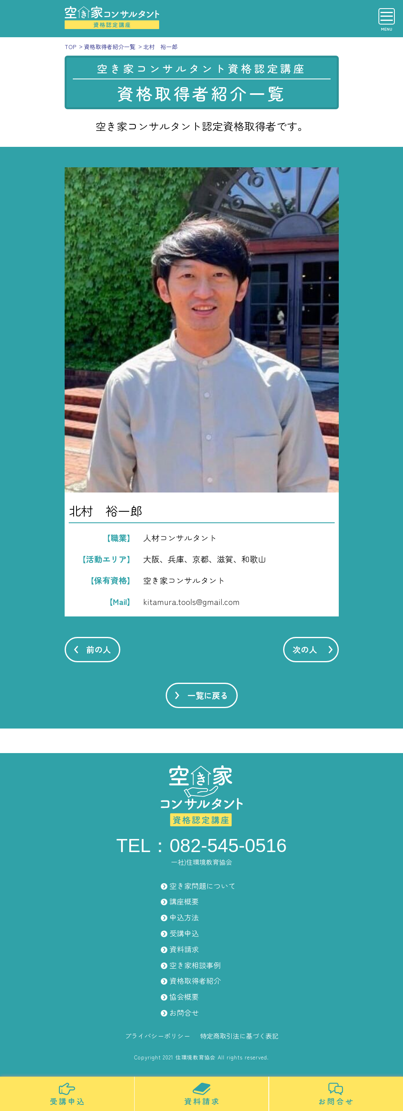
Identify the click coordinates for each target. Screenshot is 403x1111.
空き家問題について (202, 885)
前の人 (98, 649)
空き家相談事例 (195, 965)
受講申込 (184, 933)
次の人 (305, 649)
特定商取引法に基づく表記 (239, 1036)
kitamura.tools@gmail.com (191, 601)
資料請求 (184, 949)
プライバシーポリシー (157, 1036)
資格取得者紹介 (195, 980)
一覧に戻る (207, 695)
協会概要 (184, 996)
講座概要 (184, 901)
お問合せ (184, 1012)
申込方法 (184, 917)
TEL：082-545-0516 (201, 845)
